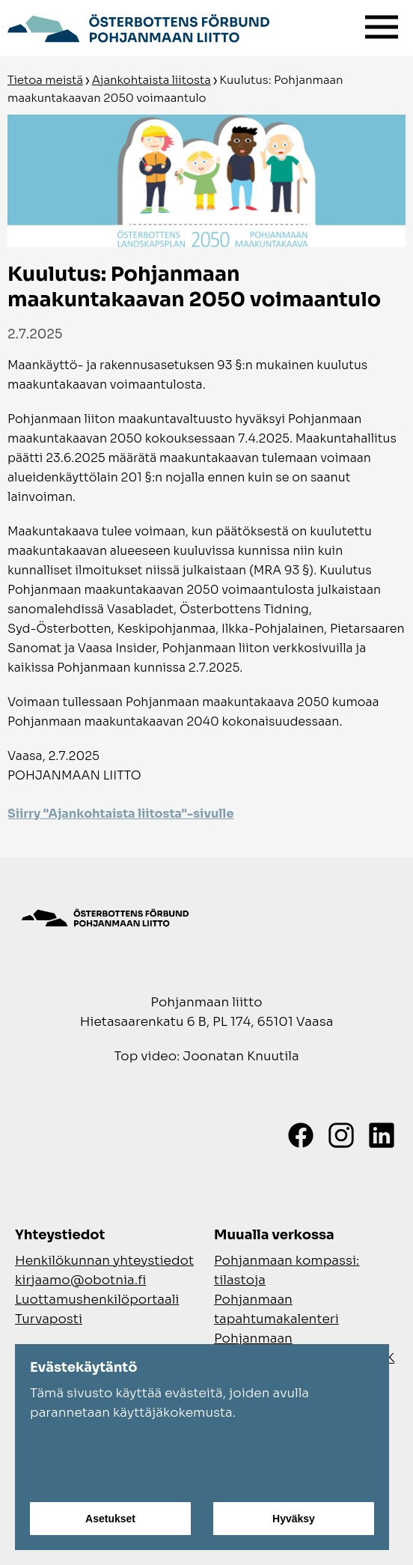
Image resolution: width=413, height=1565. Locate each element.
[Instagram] (341, 1135)
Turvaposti (48, 1319)
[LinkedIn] (381, 1135)
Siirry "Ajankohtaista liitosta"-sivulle (120, 813)
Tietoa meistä (45, 80)
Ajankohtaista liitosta (151, 80)
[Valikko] (381, 23)
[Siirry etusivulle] (138, 26)
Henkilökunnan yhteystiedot (104, 1260)
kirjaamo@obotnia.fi (80, 1280)
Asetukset (110, 1519)
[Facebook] (300, 1135)
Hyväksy (293, 1519)
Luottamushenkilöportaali (97, 1299)
